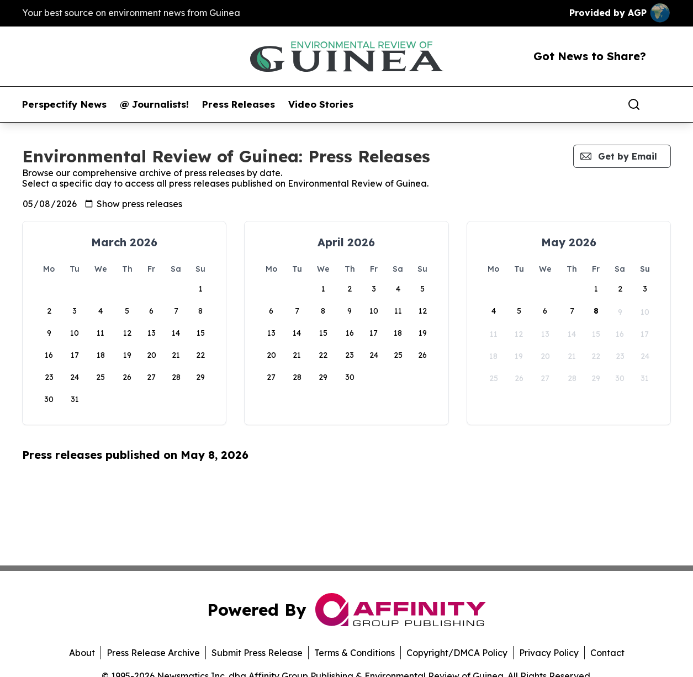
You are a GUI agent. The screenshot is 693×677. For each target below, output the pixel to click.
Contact (607, 652)
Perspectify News (64, 104)
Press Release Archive (153, 652)
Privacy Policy (549, 652)
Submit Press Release (257, 652)
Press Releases (238, 104)
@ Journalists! (154, 104)
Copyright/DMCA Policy (456, 652)
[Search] (634, 104)
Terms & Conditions (354, 652)
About (82, 652)
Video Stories (320, 104)
